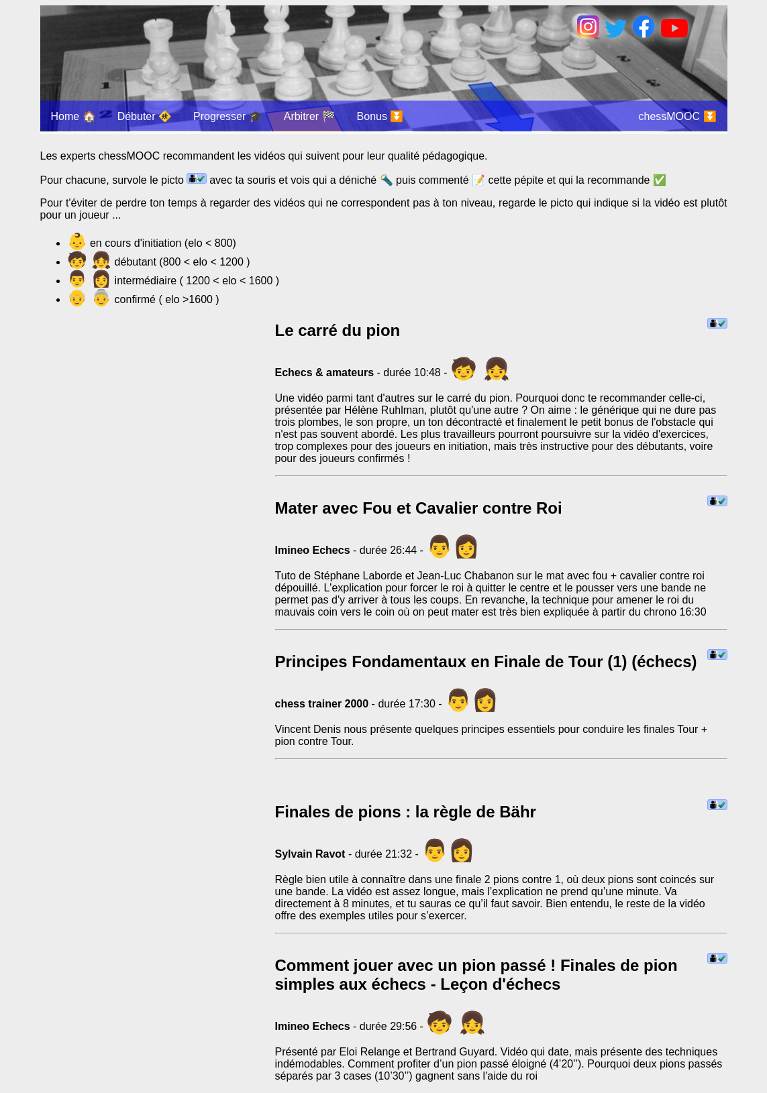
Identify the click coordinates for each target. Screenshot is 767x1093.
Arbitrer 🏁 (310, 116)
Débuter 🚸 (144, 116)
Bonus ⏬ (380, 116)
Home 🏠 (73, 116)
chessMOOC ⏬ (677, 116)
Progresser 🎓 (227, 116)
